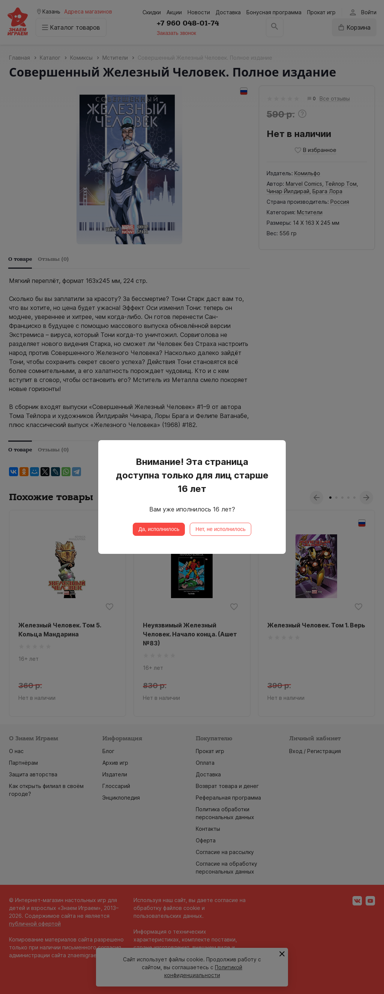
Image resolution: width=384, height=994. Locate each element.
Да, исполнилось (158, 529)
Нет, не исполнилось (220, 529)
